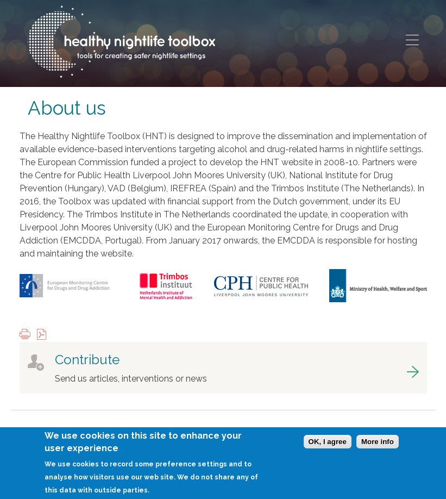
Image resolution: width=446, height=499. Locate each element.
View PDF (44, 335)
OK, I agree (328, 448)
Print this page (28, 335)
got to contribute (223, 367)
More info (377, 448)
